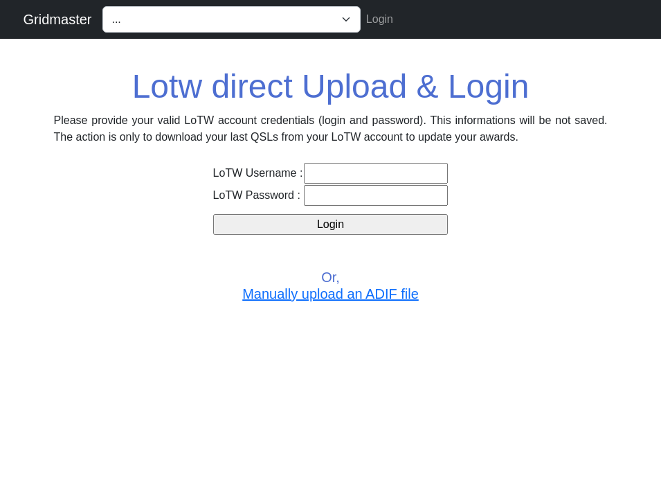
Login (379, 19)
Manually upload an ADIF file (330, 293)
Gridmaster (58, 19)
